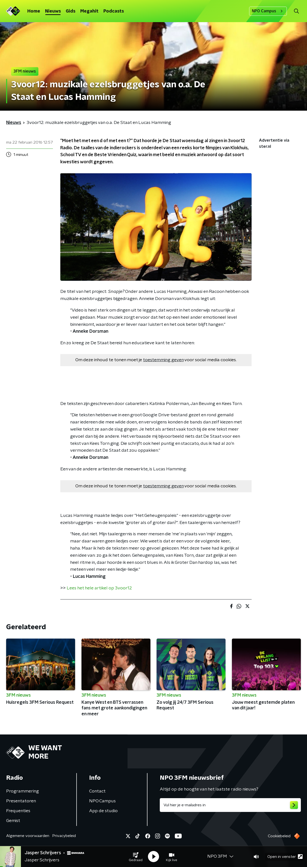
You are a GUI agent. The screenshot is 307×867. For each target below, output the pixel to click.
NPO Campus (268, 11)
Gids (70, 11)
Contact (97, 791)
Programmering (22, 791)
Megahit (89, 11)
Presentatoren (21, 801)
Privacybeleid (64, 836)
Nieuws (53, 11)
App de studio (103, 811)
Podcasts (113, 11)
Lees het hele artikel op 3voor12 (99, 588)
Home (33, 11)
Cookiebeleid (279, 836)
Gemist (13, 821)
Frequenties (18, 811)
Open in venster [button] (285, 856)
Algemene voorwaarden (27, 836)
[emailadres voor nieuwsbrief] (230, 805)
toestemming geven (163, 360)
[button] (136, 857)
